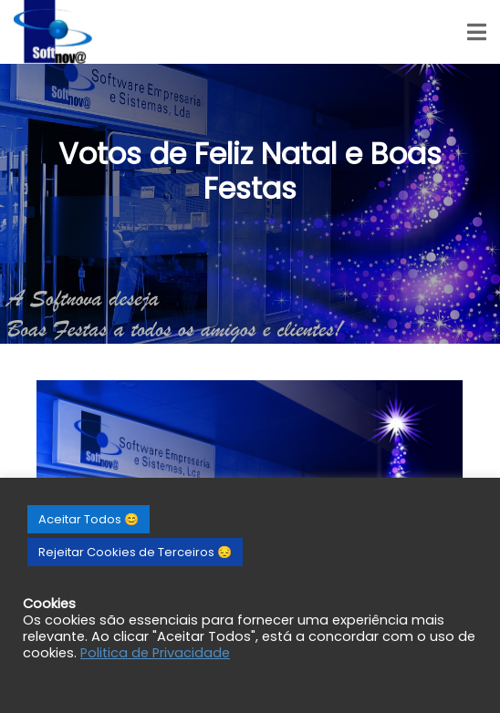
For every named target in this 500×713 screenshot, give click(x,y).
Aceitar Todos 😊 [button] (88, 519)
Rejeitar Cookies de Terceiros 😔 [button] (135, 552)
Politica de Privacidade (155, 653)
